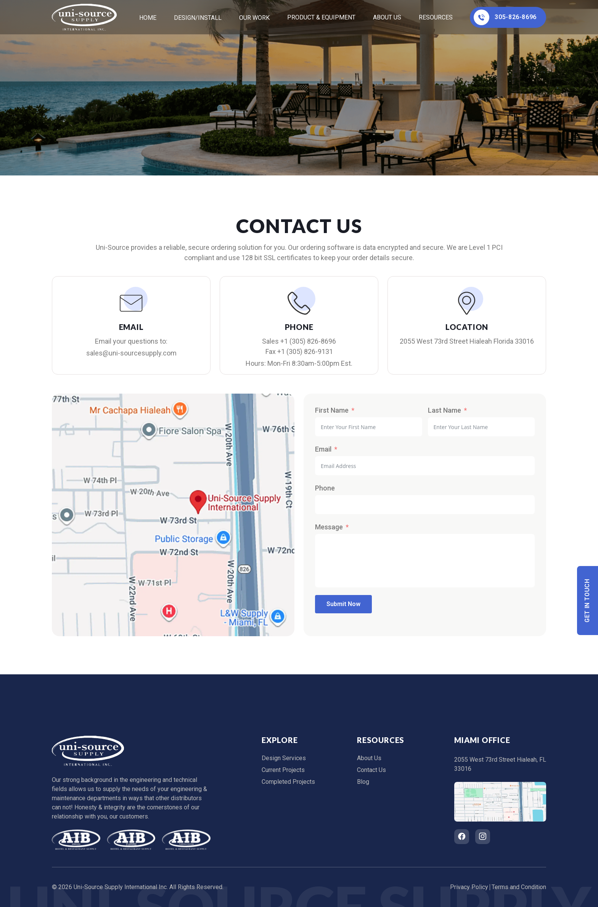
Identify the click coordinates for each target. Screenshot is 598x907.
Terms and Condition (519, 887)
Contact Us (371, 770)
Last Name (444, 410)
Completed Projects (288, 781)
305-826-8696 (505, 17)
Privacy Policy (469, 887)
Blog (363, 781)
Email (323, 449)
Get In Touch (587, 600)
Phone (325, 488)
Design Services (284, 758)
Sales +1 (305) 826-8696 (299, 341)
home (147, 17)
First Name (332, 410)
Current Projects (283, 770)
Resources (436, 17)
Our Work (254, 17)
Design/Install (198, 17)
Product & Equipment (321, 17)
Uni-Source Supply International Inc (120, 887)
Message (329, 527)
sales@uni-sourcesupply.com (131, 353)
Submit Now (343, 604)
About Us (387, 17)
